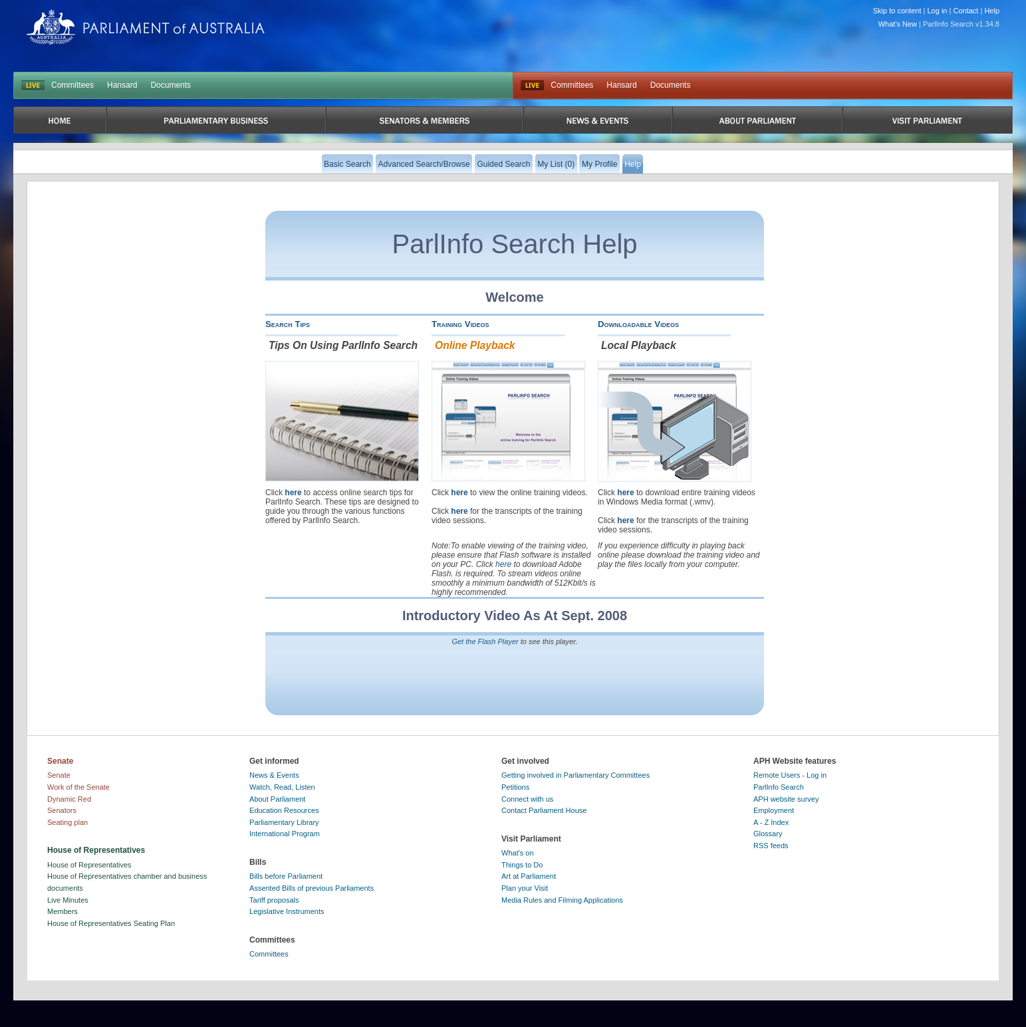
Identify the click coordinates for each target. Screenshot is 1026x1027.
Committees (72, 85)
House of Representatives (89, 865)
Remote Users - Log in (790, 775)
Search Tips (287, 324)
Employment (773, 810)
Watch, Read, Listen (282, 787)
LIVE (33, 85)
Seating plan (67, 822)
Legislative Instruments (286, 911)
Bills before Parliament (285, 876)
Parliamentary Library (284, 822)
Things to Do (522, 865)
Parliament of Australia (146, 27)
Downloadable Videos (638, 324)
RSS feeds (771, 846)
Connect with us (527, 799)
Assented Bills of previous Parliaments (311, 888)
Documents (170, 85)
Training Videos (460, 324)
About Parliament (277, 799)
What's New (897, 24)
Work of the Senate (78, 787)
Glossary (767, 834)
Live (532, 85)
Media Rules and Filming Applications (562, 900)
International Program (284, 834)
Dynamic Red (69, 799)
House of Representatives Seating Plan (111, 923)
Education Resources (284, 810)
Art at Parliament (528, 876)
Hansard (122, 85)
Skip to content (897, 11)
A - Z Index (771, 822)
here (293, 492)
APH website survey (786, 799)
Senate (58, 775)
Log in (938, 11)
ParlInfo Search (778, 787)
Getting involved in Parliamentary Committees (575, 775)
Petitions (515, 787)
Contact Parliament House (543, 810)
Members (62, 911)
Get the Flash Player (484, 641)
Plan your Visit (524, 888)
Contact (965, 11)
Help (991, 11)
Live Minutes (67, 900)
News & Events (274, 775)
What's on (517, 853)
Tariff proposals (274, 900)
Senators (61, 810)
